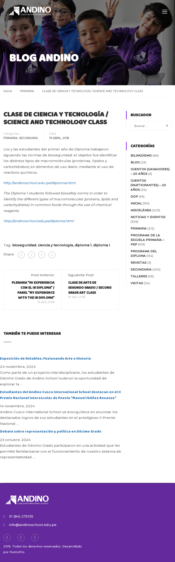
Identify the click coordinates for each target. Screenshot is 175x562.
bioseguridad (24, 245)
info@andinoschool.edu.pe (33, 525)
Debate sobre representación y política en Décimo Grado (50, 431)
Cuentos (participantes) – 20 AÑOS (148, 185)
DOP (134, 196)
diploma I (101, 245)
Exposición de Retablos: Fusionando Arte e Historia (45, 358)
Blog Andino (43, 58)
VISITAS (137, 283)
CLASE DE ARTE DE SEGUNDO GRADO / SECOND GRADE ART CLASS (89, 288)
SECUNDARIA (28, 138)
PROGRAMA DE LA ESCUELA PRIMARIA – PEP (147, 239)
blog (135, 162)
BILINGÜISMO (141, 155)
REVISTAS (139, 262)
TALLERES (139, 276)
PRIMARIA (10, 138)
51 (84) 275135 (21, 516)
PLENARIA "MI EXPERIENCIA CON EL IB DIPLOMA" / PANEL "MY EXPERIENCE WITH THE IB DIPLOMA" (33, 290)
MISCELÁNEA (141, 210)
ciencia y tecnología (55, 245)
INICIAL (136, 203)
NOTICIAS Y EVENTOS (148, 217)
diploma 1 (83, 245)
